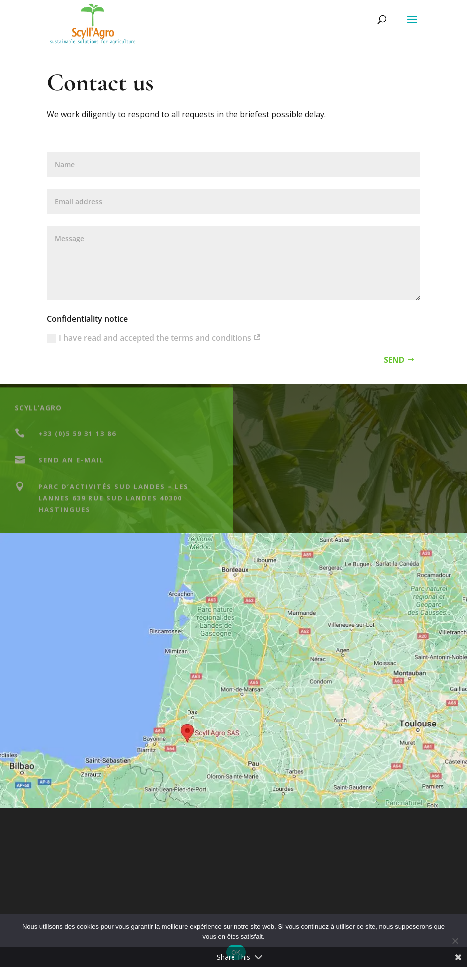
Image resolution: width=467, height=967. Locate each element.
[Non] (455, 941)
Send (394, 359)
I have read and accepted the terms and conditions (154, 337)
